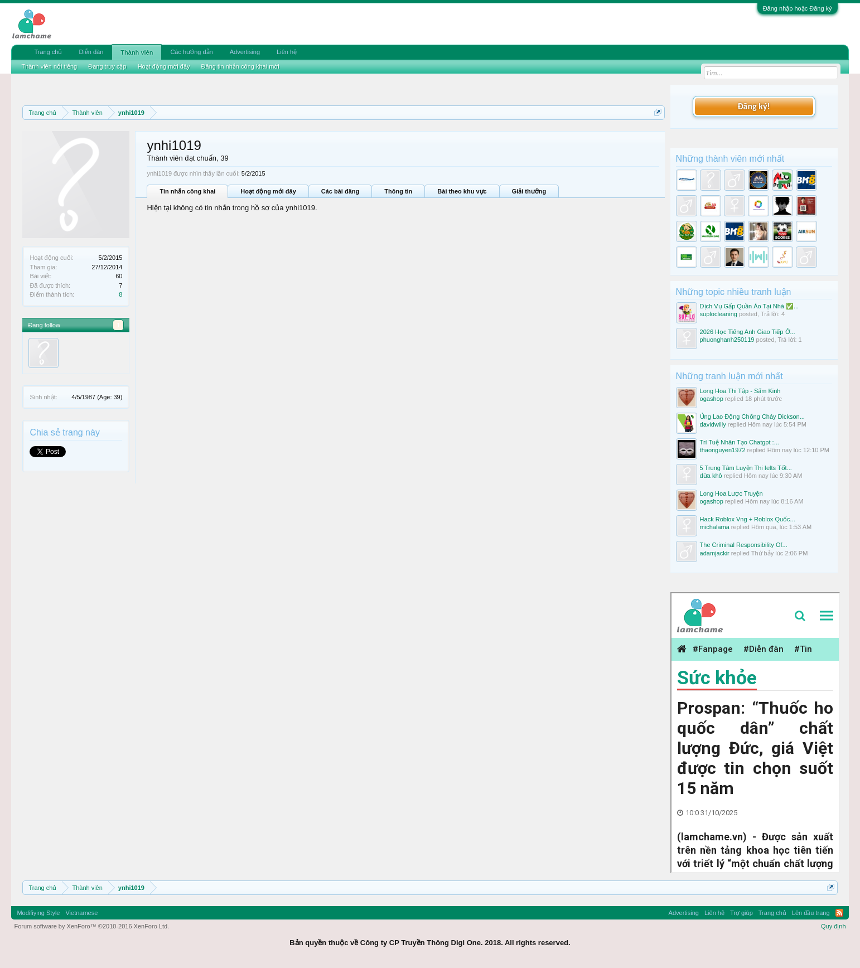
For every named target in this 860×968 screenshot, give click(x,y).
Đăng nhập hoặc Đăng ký (797, 8)
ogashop (711, 398)
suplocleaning (718, 314)
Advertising (245, 52)
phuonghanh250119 (727, 339)
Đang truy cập (107, 66)
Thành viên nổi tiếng (49, 66)
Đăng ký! (753, 106)
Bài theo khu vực (461, 191)
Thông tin (398, 191)
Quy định (833, 926)
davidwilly (713, 424)
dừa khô (711, 475)
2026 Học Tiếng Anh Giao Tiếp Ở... (747, 331)
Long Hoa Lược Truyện (731, 493)
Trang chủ (48, 52)
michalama (714, 527)
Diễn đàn (91, 52)
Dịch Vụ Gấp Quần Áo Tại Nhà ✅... (749, 306)
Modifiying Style (38, 912)
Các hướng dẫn (191, 52)
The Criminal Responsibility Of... (743, 544)
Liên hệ (287, 52)
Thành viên (136, 52)
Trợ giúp (741, 912)
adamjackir (714, 553)
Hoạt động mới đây (268, 191)
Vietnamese (81, 912)
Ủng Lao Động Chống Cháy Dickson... (752, 416)
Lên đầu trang (811, 912)
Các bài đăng (340, 191)
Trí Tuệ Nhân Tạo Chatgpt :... (739, 442)
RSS (839, 913)
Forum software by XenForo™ (91, 926)
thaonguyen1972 (723, 450)
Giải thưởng (529, 191)
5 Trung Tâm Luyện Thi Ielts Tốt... (746, 467)
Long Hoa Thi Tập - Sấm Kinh (740, 391)
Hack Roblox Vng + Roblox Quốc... (747, 519)
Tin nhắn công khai (187, 191)
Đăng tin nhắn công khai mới (240, 66)
